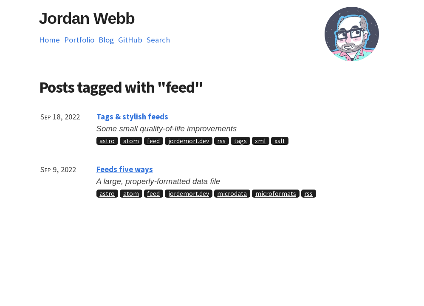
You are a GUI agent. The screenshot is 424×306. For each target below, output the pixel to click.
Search (158, 40)
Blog (106, 40)
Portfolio (79, 40)
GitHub (130, 40)
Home (49, 40)
